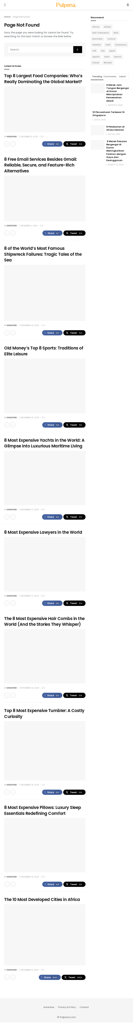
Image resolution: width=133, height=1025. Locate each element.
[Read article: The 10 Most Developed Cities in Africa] (45, 937)
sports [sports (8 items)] (96, 56)
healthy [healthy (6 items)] (96, 44)
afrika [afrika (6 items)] (107, 26)
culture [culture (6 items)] (112, 38)
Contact (84, 1009)
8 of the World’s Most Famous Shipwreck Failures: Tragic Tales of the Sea (43, 254)
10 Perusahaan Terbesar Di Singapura (108, 113)
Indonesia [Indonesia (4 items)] (121, 44)
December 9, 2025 (28, 226)
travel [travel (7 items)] (95, 62)
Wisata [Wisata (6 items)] (108, 62)
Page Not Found (21, 16)
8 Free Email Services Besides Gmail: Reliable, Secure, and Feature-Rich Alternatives (40, 165)
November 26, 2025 (29, 689)
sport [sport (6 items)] (112, 50)
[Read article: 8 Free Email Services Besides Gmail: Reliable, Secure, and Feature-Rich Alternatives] (45, 199)
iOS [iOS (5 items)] (94, 50)
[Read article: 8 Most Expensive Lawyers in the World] (45, 565)
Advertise (48, 1009)
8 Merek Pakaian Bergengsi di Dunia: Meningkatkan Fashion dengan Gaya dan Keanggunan (116, 151)
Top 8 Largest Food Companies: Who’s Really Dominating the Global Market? (43, 79)
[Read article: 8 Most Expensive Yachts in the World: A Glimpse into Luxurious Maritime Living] (45, 479)
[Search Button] (128, 5)
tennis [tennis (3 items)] (117, 56)
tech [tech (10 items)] (106, 56)
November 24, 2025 (29, 879)
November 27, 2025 (29, 510)
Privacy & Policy (67, 1009)
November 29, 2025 (29, 326)
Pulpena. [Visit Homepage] (66, 5)
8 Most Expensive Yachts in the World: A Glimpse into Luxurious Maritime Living (44, 444)
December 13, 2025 (29, 136)
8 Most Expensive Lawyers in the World (43, 533)
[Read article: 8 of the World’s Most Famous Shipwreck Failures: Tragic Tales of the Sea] (45, 293)
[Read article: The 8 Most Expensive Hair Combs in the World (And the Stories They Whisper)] (45, 658)
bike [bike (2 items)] (116, 32)
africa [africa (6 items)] (95, 26)
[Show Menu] (5, 5)
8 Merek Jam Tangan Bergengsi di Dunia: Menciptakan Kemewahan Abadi (117, 92)
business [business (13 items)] (97, 38)
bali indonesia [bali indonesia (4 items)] (100, 32)
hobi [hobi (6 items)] (108, 44)
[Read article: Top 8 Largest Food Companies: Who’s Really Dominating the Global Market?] (45, 109)
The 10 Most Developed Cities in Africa (42, 902)
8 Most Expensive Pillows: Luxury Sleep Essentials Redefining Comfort (42, 812)
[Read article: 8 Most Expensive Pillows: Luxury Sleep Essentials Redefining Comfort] (45, 847)
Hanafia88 (12, 136)
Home (7, 16)
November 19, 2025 (29, 972)
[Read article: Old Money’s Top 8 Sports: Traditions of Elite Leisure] (45, 386)
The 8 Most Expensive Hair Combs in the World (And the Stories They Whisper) (44, 623)
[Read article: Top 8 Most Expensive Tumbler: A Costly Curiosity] (45, 752)
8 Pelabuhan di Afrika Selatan (115, 128)
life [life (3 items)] (103, 50)
